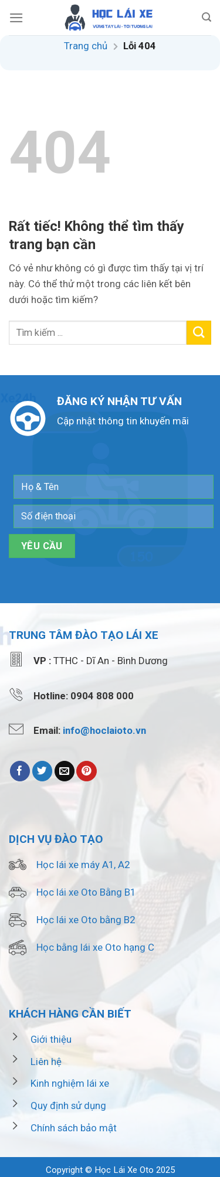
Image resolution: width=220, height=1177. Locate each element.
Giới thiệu (51, 1039)
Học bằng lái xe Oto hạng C (95, 947)
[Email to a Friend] (65, 771)
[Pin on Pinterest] (86, 771)
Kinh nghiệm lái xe (70, 1083)
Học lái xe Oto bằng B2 (85, 920)
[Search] (206, 17)
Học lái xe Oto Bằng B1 (86, 892)
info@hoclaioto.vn (104, 730)
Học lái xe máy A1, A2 (83, 864)
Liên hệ (46, 1061)
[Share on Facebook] (20, 771)
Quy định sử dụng (68, 1105)
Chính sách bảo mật (74, 1128)
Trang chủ (85, 46)
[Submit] (199, 333)
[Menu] (16, 18)
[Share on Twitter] (42, 771)
